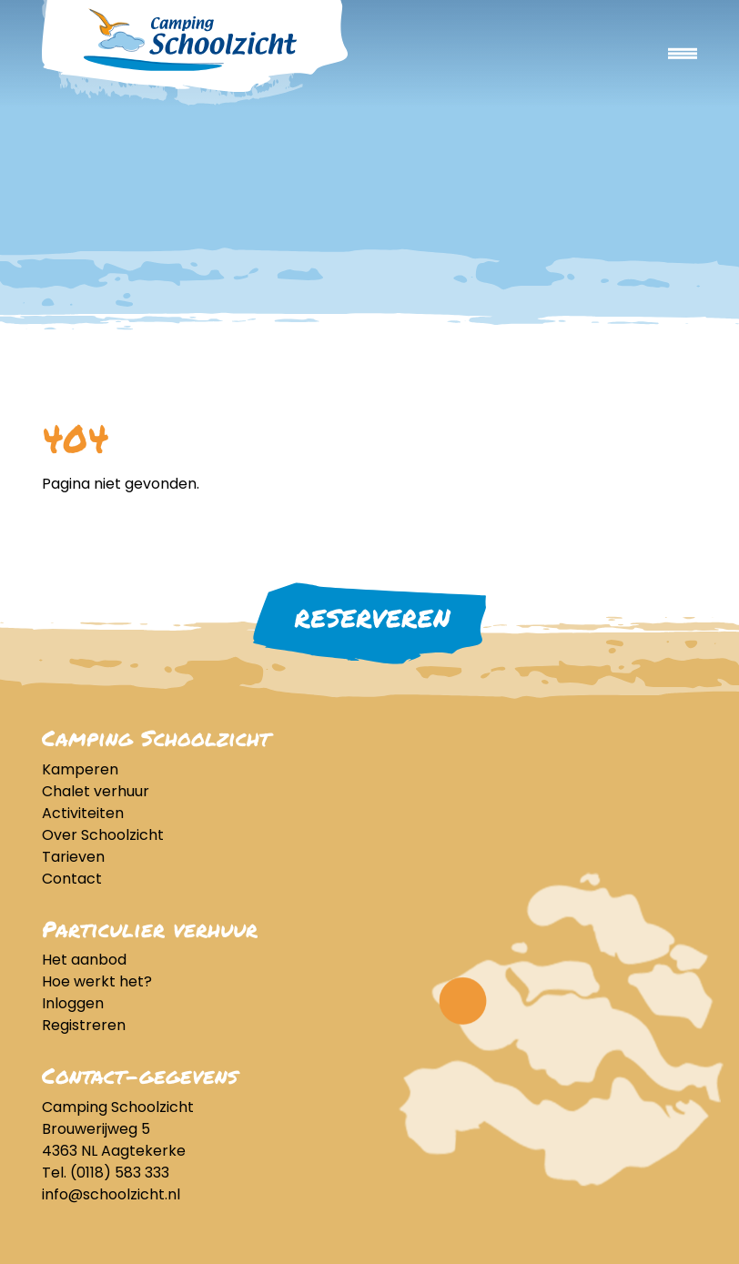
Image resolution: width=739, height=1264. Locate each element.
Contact (72, 878)
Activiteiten (83, 813)
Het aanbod (84, 959)
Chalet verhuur (95, 791)
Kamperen (80, 769)
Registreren (84, 1025)
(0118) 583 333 (119, 1172)
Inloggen (73, 1003)
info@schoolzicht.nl (111, 1194)
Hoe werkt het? (97, 981)
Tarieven (73, 856)
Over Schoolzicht (103, 834)
